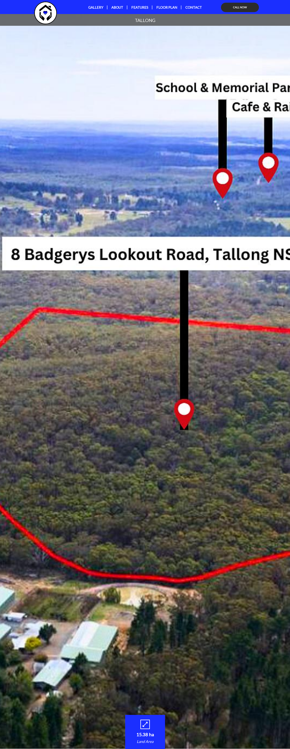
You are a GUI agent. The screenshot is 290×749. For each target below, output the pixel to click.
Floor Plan (166, 7)
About (117, 7)
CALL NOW (240, 7)
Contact (193, 7)
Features (139, 7)
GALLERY (95, 7)
